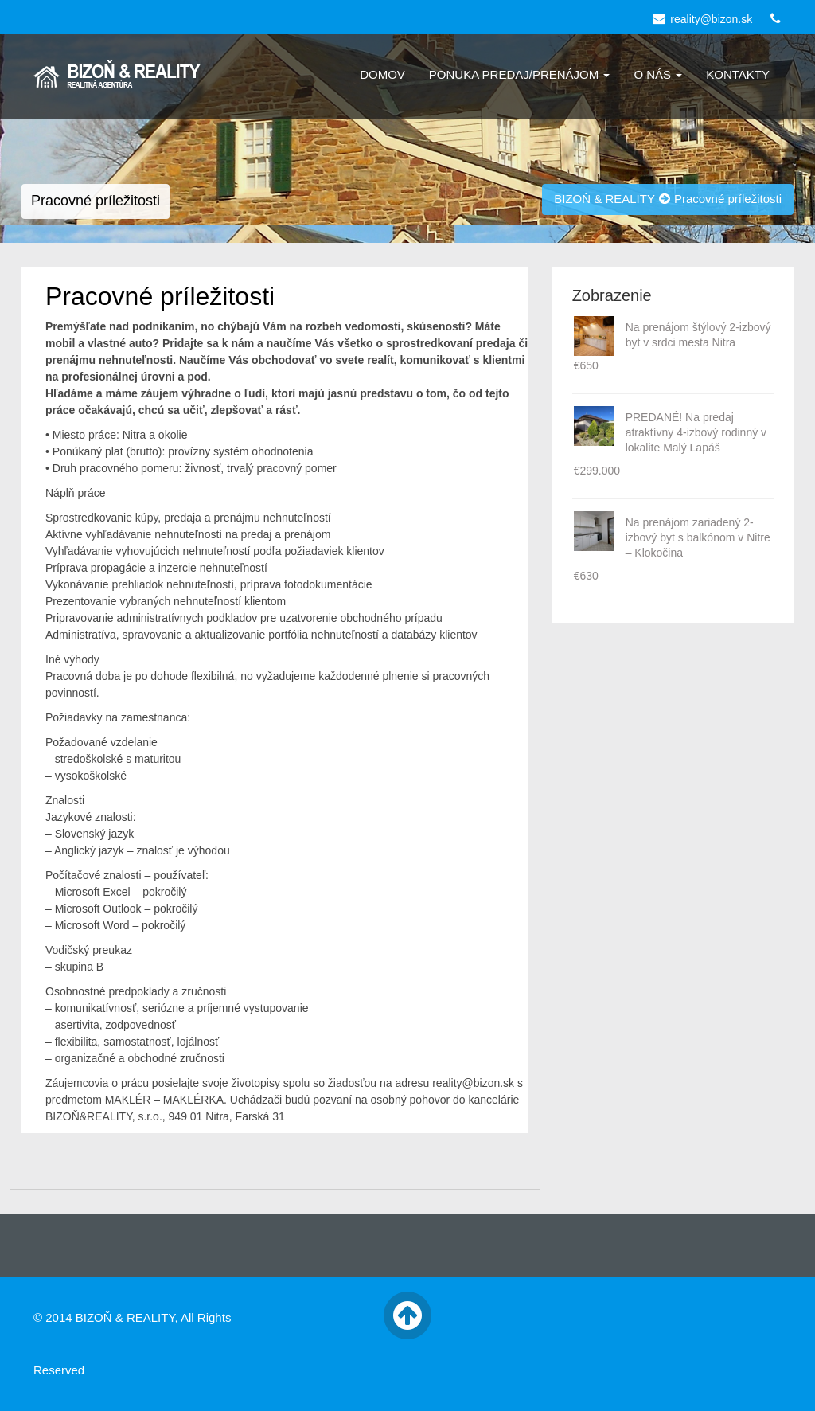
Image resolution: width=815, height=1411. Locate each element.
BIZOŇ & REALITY (604, 198)
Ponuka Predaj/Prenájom (519, 74)
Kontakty (738, 74)
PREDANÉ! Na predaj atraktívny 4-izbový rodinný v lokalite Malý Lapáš (696, 432)
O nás (658, 74)
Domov (382, 74)
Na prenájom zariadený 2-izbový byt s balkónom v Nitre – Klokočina (698, 537)
